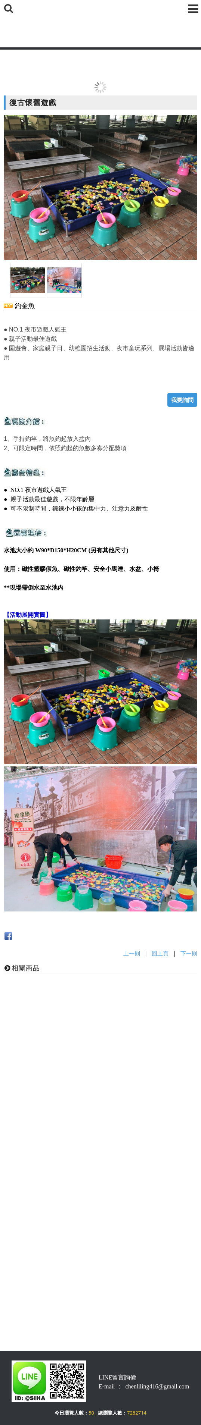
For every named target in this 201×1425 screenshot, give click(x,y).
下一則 (188, 953)
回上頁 (160, 953)
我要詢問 (182, 400)
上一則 (131, 953)
